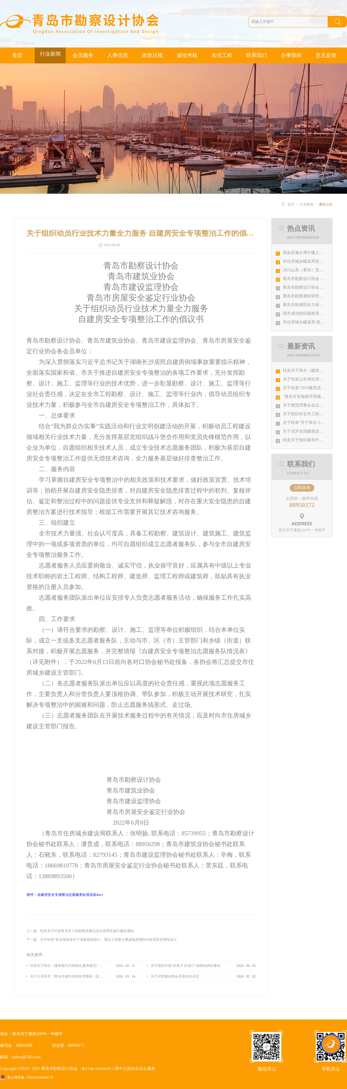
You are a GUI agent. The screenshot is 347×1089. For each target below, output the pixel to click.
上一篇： (80, 931)
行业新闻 (306, 204)
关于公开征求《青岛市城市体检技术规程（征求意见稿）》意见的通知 (66, 976)
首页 (17, 55)
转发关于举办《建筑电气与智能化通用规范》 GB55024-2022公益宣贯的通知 (66, 966)
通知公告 (326, 204)
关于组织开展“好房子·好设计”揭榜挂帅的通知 (186, 966)
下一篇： (101, 940)
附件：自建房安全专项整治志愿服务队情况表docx (65, 895)
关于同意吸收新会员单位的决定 (175, 976)
